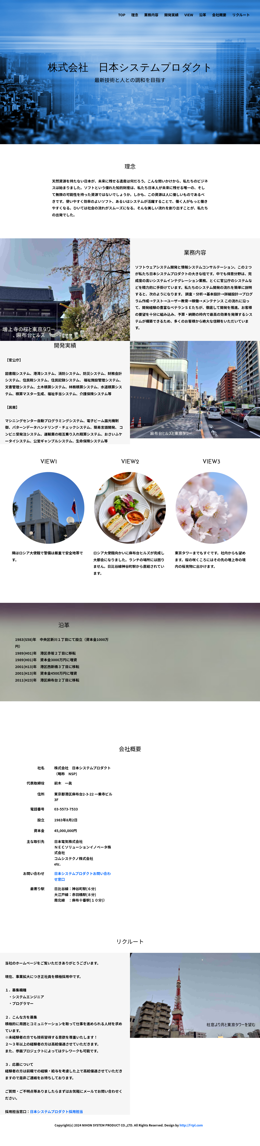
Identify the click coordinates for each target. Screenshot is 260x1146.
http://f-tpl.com (191, 1125)
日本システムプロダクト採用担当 (56, 1111)
